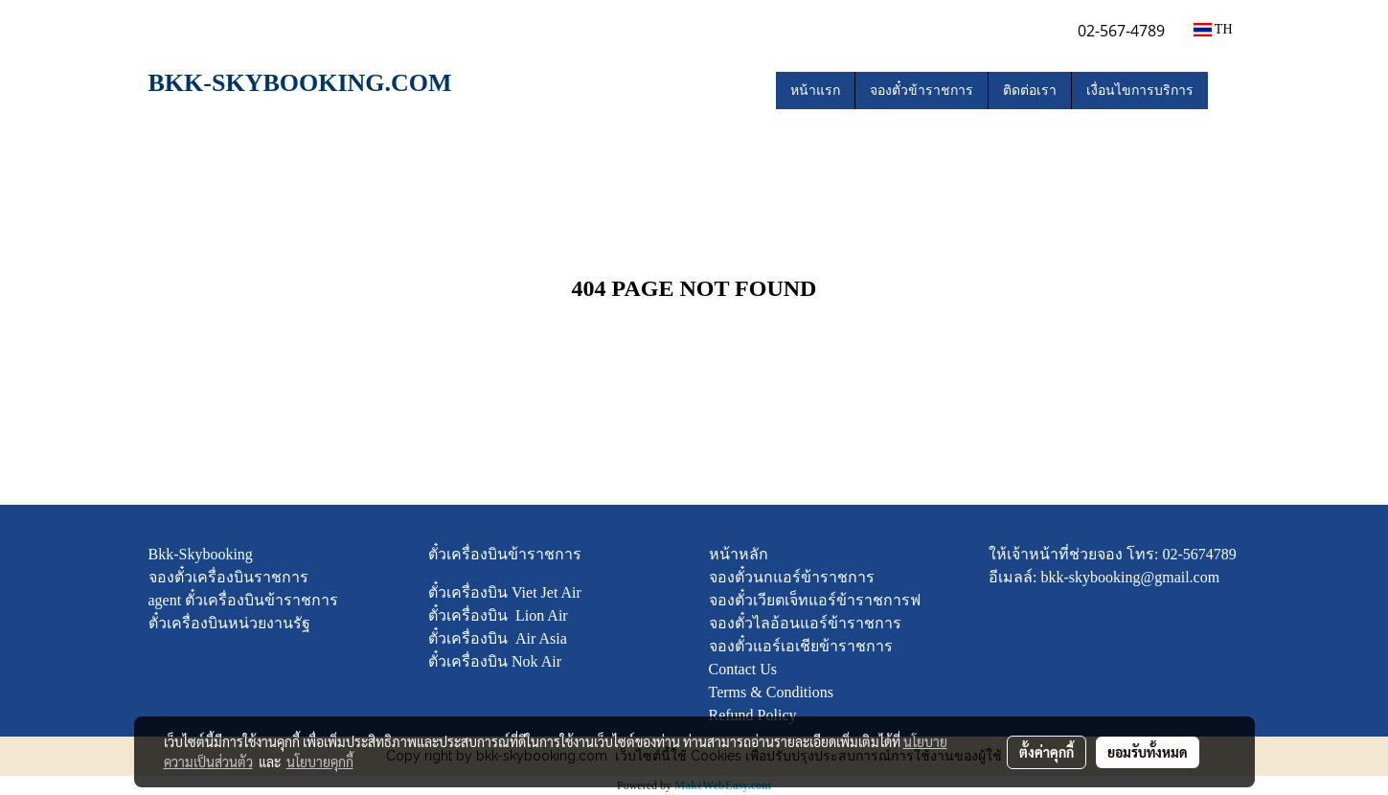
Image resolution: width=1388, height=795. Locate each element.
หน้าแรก (815, 90)
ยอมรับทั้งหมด (1147, 752)
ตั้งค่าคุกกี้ (1046, 752)
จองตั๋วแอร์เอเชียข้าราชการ (801, 646)
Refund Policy (753, 715)
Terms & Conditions (771, 692)
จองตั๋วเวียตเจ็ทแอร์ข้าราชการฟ (815, 600)
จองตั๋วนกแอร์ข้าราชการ (792, 577)
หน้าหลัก (738, 554)
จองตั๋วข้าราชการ (921, 90)
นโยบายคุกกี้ (319, 761)
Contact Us (743, 669)
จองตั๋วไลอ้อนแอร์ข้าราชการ (805, 623)
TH (1213, 29)
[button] (1225, 91)
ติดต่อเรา (1030, 90)
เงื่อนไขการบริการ (1140, 90)
